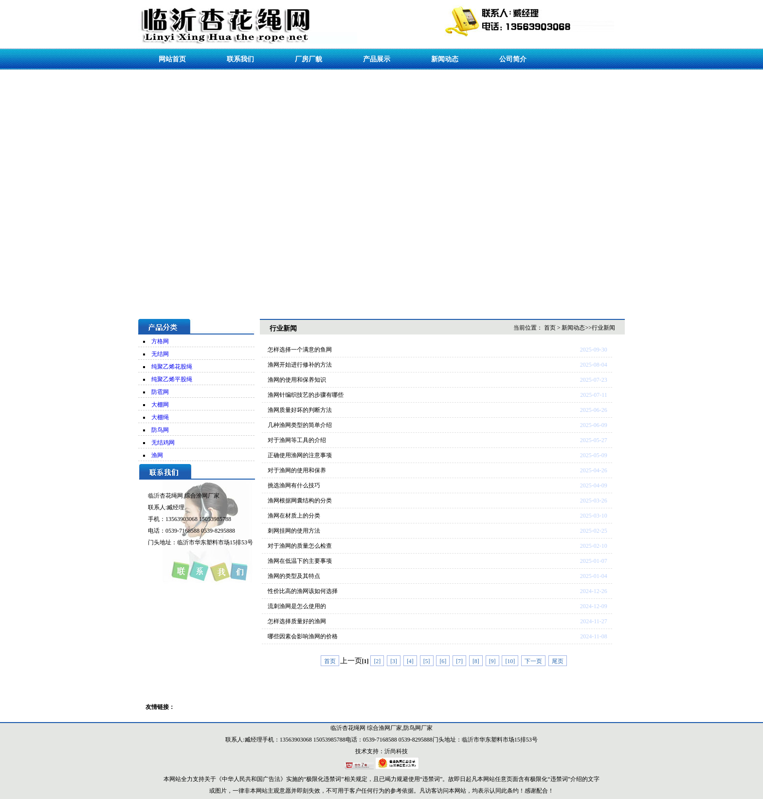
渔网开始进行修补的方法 (300, 364)
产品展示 (376, 59)
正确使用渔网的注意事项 (300, 455)
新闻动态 (444, 59)
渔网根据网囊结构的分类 (300, 500)
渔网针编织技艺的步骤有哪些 (306, 394)
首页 (550, 327)
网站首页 (172, 59)
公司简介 (513, 59)
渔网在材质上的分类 (294, 515)
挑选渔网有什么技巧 (294, 485)
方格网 (160, 341)
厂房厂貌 (308, 59)
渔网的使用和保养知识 (297, 379)
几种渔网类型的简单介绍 (300, 425)
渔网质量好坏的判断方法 (300, 410)
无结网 (160, 354)
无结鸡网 (163, 442)
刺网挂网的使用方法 (294, 530)
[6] (442, 661)
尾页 (557, 661)
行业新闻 (603, 327)
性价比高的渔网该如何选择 (303, 591)
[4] (410, 661)
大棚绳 (160, 417)
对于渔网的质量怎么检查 (300, 545)
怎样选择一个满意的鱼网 (300, 349)
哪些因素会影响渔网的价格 (303, 636)
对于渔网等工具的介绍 (297, 440)
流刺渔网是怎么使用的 (297, 606)
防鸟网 (160, 430)
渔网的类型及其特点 (294, 576)
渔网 (157, 455)
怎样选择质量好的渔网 (297, 621)
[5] (426, 661)
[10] (510, 661)
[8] (475, 661)
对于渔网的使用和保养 (297, 470)
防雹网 (160, 392)
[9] (492, 661)
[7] (459, 661)
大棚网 (160, 404)
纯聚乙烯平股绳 (171, 379)
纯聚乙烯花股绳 (171, 366)
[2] (377, 661)
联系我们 (240, 59)
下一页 (533, 661)
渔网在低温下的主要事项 (300, 560)
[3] (393, 661)
